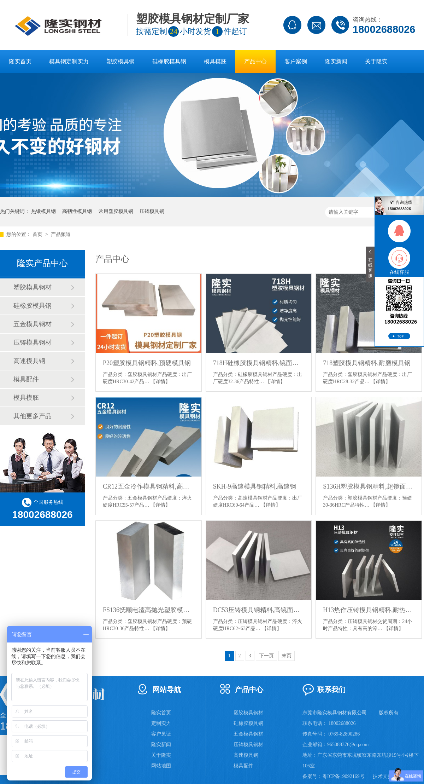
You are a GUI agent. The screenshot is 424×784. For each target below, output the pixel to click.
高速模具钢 (29, 360)
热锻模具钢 (43, 211)
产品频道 (61, 234)
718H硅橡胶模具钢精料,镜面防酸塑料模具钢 (259, 363)
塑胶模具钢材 (32, 287)
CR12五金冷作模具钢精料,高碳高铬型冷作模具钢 (148, 486)
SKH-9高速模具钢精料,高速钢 (254, 486)
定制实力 (161, 723)
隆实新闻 (336, 61)
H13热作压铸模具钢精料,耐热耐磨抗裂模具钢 (368, 609)
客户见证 (161, 734)
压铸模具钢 (152, 211)
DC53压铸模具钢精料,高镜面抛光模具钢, (259, 609)
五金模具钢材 (32, 324)
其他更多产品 (32, 416)
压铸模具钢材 (32, 342)
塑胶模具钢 (120, 61)
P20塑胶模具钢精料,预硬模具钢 (147, 363)
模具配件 (26, 379)
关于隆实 (376, 61)
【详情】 (160, 381)
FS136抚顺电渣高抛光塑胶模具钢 (148, 609)
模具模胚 (215, 61)
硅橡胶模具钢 (169, 61)
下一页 (266, 655)
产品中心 (255, 61)
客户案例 (295, 61)
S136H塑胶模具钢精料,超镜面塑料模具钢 (368, 486)
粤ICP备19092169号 (343, 776)
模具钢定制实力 (69, 61)
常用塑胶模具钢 (116, 211)
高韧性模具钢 (77, 211)
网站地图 (161, 765)
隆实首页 (20, 61)
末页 (287, 655)
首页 (38, 234)
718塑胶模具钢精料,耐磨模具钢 (367, 363)
